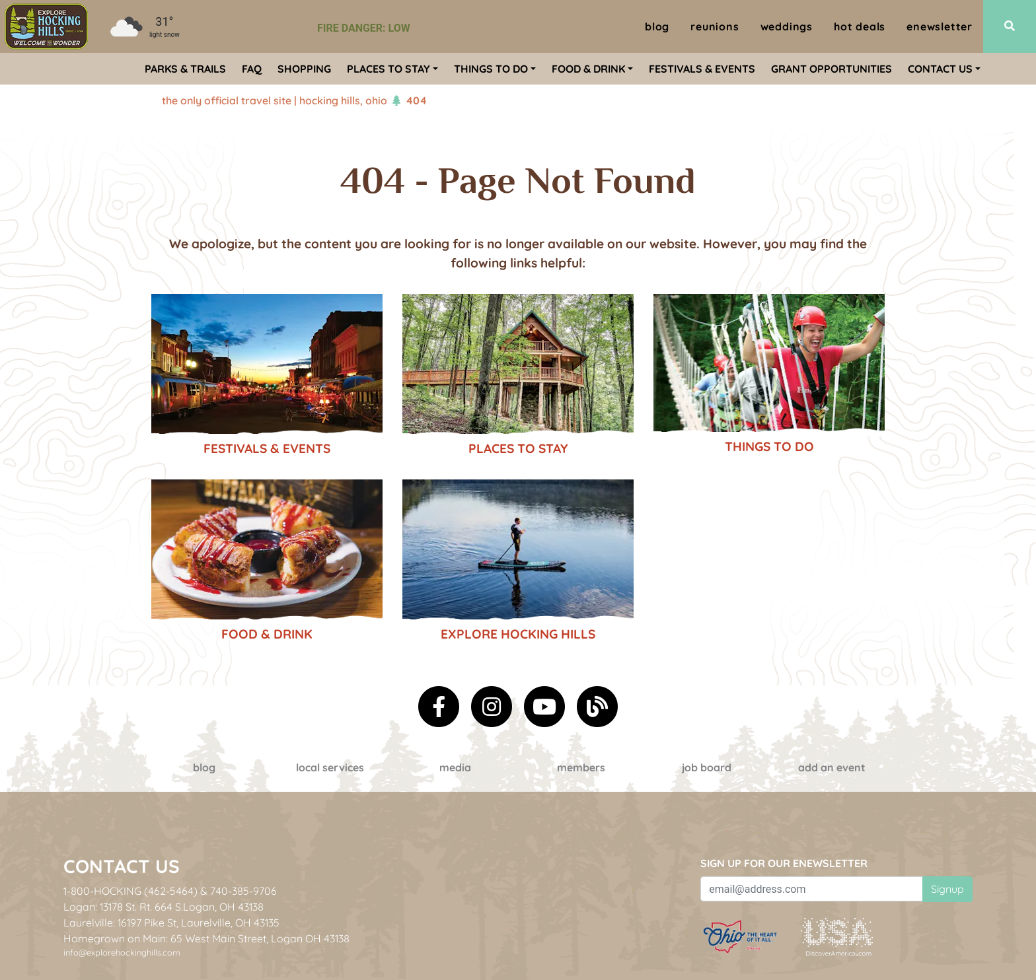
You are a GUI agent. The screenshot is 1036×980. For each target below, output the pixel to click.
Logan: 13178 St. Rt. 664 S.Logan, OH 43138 (163, 906)
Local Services (330, 767)
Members (581, 767)
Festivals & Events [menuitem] (702, 68)
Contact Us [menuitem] (940, 68)
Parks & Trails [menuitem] (185, 68)
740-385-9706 (243, 890)
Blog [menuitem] (657, 26)
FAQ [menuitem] (252, 68)
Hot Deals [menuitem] (859, 26)
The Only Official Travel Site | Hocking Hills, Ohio (274, 100)
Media (455, 767)
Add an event (832, 767)
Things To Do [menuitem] (491, 68)
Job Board (706, 767)
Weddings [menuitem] (786, 26)
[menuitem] (46, 26)
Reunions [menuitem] (714, 26)
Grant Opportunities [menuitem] (831, 68)
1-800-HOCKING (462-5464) (130, 890)
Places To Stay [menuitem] (388, 68)
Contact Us (121, 866)
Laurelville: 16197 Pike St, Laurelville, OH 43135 (171, 922)
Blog (204, 767)
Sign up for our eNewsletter (784, 863)
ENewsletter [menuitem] (939, 26)
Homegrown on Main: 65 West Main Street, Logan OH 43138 (206, 938)
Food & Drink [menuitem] (588, 68)
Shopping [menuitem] (304, 68)
